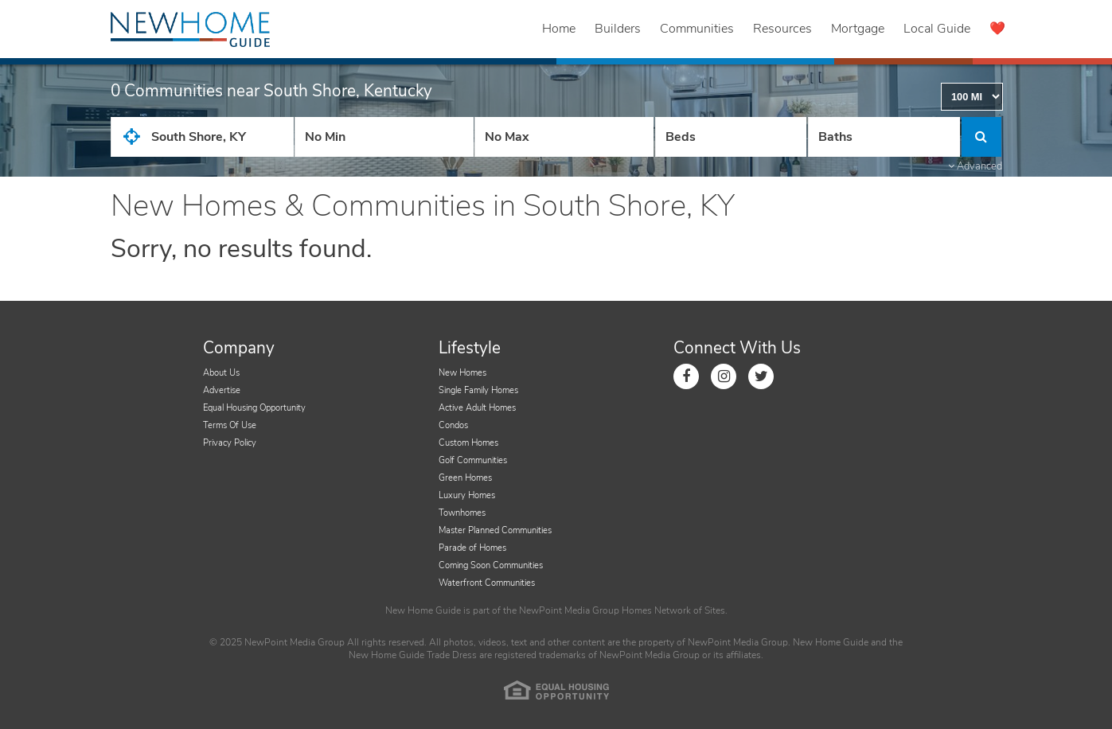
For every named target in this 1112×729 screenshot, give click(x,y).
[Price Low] (384, 137)
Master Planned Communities (495, 530)
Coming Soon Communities (491, 565)
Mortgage (857, 28)
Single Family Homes (478, 390)
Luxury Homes (467, 495)
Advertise (221, 390)
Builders (618, 28)
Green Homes (465, 478)
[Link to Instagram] (723, 376)
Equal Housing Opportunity (254, 408)
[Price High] (564, 137)
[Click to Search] (981, 137)
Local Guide (936, 28)
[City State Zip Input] (202, 137)
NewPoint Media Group (569, 610)
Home (559, 28)
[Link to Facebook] (686, 376)
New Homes (462, 373)
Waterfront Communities (487, 583)
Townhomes (462, 513)
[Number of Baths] (883, 137)
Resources (782, 28)
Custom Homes (468, 443)
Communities (697, 28)
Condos (453, 425)
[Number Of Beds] (730, 137)
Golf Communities (473, 460)
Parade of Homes (472, 548)
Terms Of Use (229, 425)
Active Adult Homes (477, 408)
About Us (221, 373)
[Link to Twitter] (761, 376)
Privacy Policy (229, 443)
